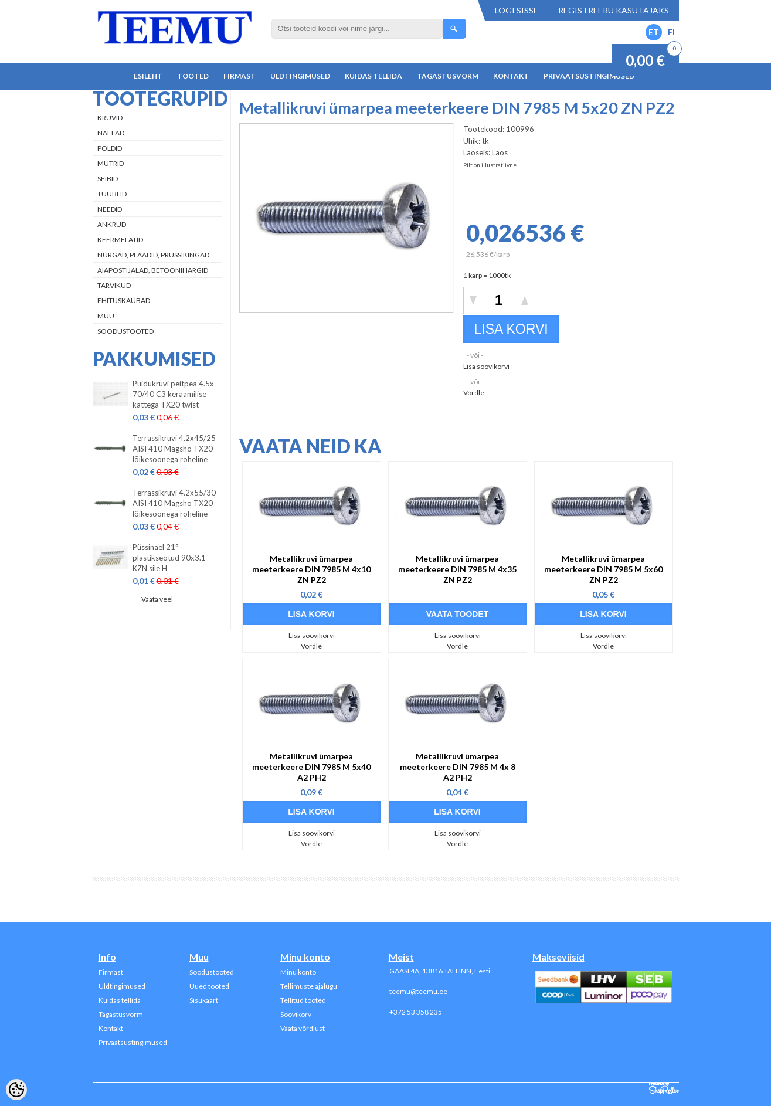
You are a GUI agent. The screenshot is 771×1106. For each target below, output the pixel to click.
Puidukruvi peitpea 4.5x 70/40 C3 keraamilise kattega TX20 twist (173, 394)
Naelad (110, 132)
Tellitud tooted (303, 1000)
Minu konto (298, 972)
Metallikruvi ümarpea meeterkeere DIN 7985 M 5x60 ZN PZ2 (603, 569)
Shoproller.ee (664, 1088)
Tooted (193, 76)
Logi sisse (516, 10)
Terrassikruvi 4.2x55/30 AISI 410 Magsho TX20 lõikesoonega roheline (174, 503)
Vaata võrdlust (302, 1028)
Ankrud (111, 224)
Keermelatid (120, 239)
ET (653, 32)
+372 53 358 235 (415, 1011)
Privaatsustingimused (589, 76)
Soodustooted (125, 331)
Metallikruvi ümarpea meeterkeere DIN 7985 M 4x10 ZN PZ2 (311, 569)
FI (671, 32)
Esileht (148, 76)
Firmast (239, 76)
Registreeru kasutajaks (613, 10)
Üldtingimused (300, 76)
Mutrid (110, 163)
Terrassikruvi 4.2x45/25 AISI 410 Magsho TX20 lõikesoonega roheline (174, 448)
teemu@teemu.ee (418, 991)
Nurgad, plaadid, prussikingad (153, 254)
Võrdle (473, 392)
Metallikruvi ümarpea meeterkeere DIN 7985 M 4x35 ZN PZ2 (457, 569)
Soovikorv (295, 1014)
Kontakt (511, 76)
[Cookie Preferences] (16, 1089)
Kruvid (110, 117)
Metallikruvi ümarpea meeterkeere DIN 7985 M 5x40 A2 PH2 (311, 766)
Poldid (109, 148)
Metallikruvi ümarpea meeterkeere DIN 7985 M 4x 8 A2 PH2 (457, 766)
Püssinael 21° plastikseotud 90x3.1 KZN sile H (169, 557)
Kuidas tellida (373, 76)
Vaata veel (157, 599)
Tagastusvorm (447, 76)
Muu (105, 315)
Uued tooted (209, 986)
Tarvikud (114, 285)
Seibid (107, 178)
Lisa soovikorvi (486, 366)
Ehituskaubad (123, 300)
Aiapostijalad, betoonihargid (152, 270)
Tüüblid (112, 193)
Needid (109, 209)
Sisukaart (203, 1000)
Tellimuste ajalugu (308, 986)
